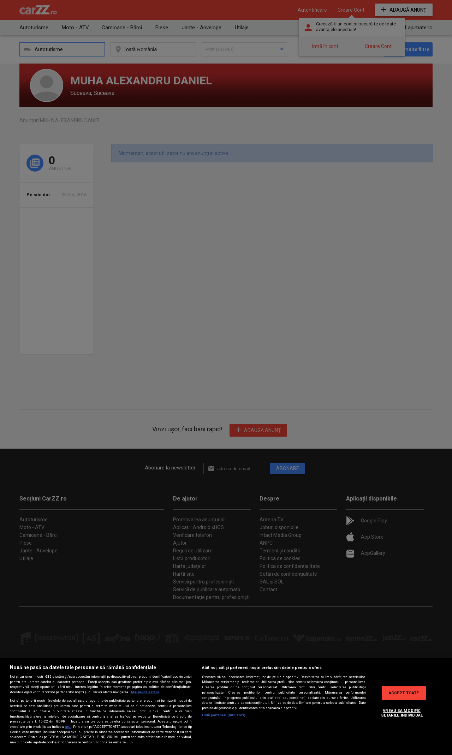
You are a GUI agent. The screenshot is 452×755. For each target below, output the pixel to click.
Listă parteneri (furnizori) (223, 715)
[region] (226, 706)
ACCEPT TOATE (404, 692)
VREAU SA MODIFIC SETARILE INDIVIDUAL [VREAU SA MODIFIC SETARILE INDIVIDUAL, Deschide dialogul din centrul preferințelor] (402, 713)
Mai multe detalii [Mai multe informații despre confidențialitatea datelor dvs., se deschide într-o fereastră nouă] (145, 692)
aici (68, 726)
